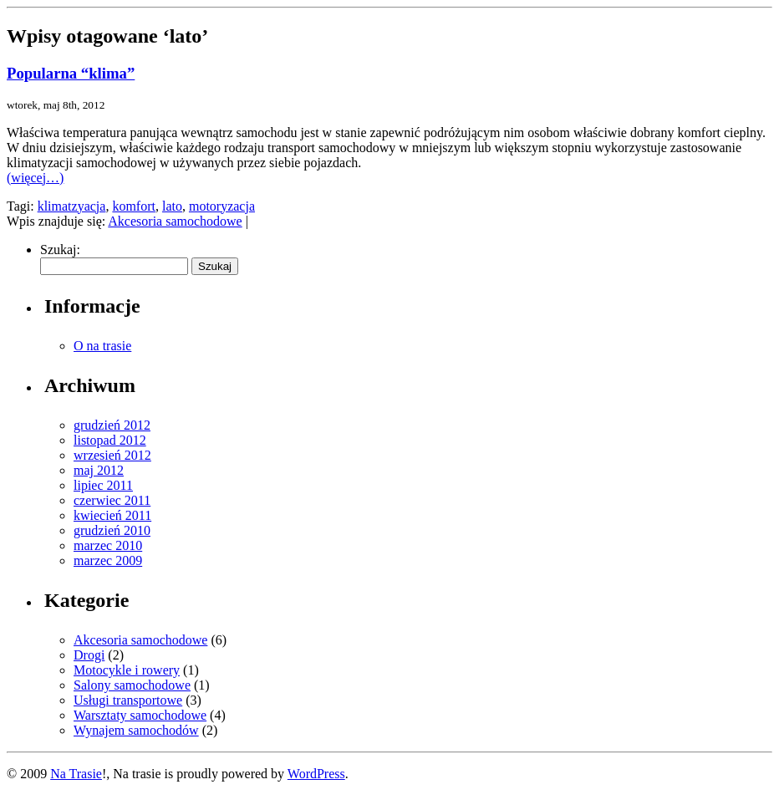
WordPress (316, 774)
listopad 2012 (110, 440)
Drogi (89, 655)
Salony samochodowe (132, 685)
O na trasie (102, 346)
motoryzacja (222, 206)
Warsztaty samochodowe (140, 715)
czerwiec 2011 (112, 500)
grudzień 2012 (112, 425)
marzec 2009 (108, 560)
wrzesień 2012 (112, 455)
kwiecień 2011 (112, 515)
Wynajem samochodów (136, 730)
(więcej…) (35, 178)
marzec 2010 (108, 545)
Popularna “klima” (71, 73)
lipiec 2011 (103, 485)
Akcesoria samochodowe (175, 221)
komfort (133, 206)
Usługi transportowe (128, 700)
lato (172, 206)
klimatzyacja (72, 206)
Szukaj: (60, 249)
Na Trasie (76, 774)
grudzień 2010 (112, 530)
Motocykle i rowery (127, 670)
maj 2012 (99, 470)
